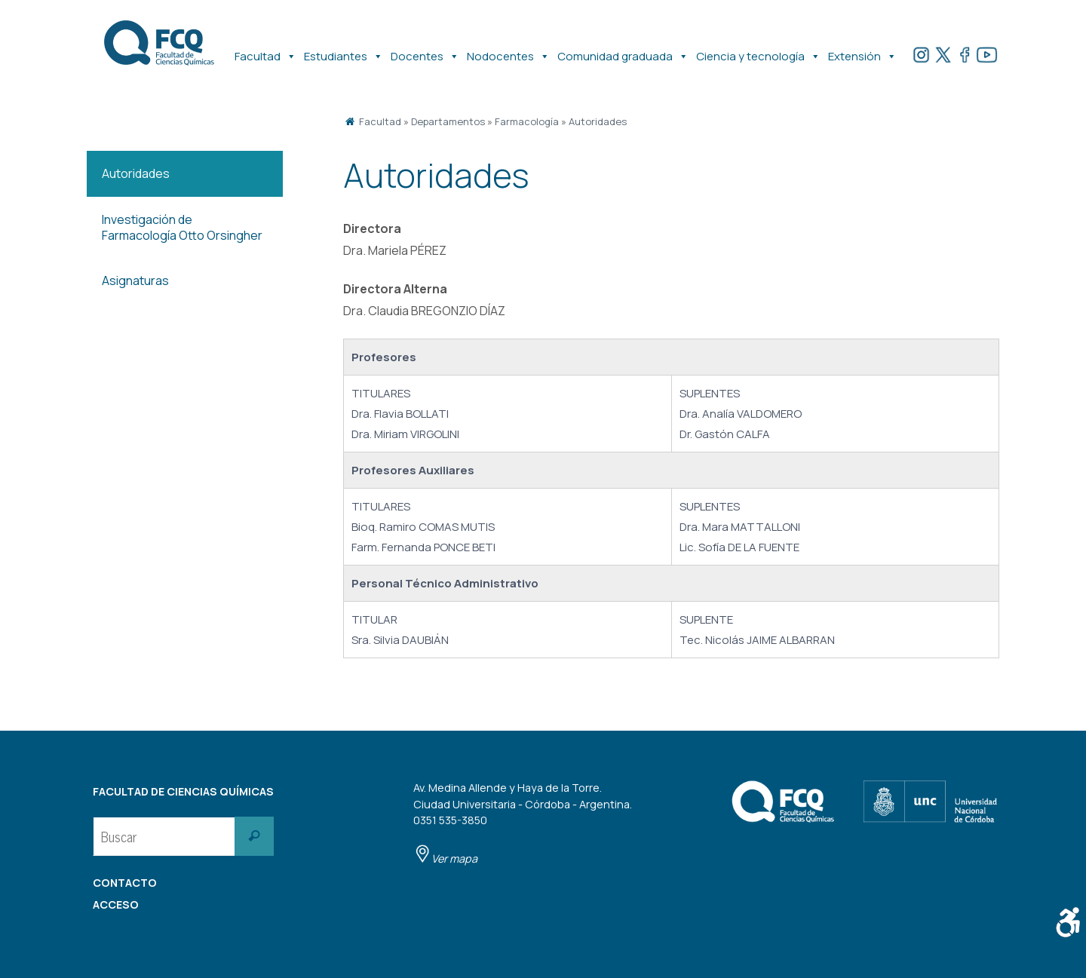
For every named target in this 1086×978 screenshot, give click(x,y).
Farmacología (527, 121)
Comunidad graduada (623, 49)
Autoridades (598, 121)
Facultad (265, 49)
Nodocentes (508, 49)
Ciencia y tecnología (758, 49)
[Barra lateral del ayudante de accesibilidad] (1068, 922)
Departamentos (448, 121)
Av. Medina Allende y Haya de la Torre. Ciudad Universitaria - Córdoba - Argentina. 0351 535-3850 (522, 823)
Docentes (425, 49)
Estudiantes (343, 49)
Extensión (862, 49)
